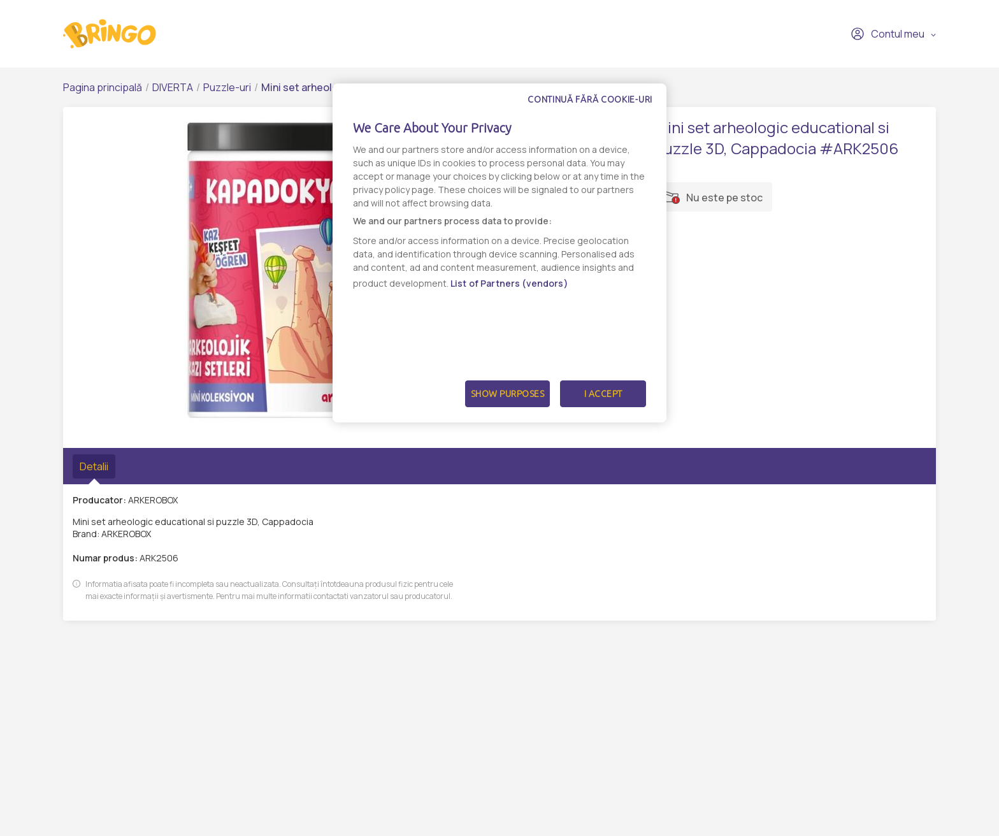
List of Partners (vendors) (509, 283)
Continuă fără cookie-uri (590, 99)
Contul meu (887, 34)
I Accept (603, 394)
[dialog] (499, 252)
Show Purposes (508, 394)
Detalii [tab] (94, 466)
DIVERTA (172, 87)
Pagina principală (102, 87)
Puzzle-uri (227, 87)
